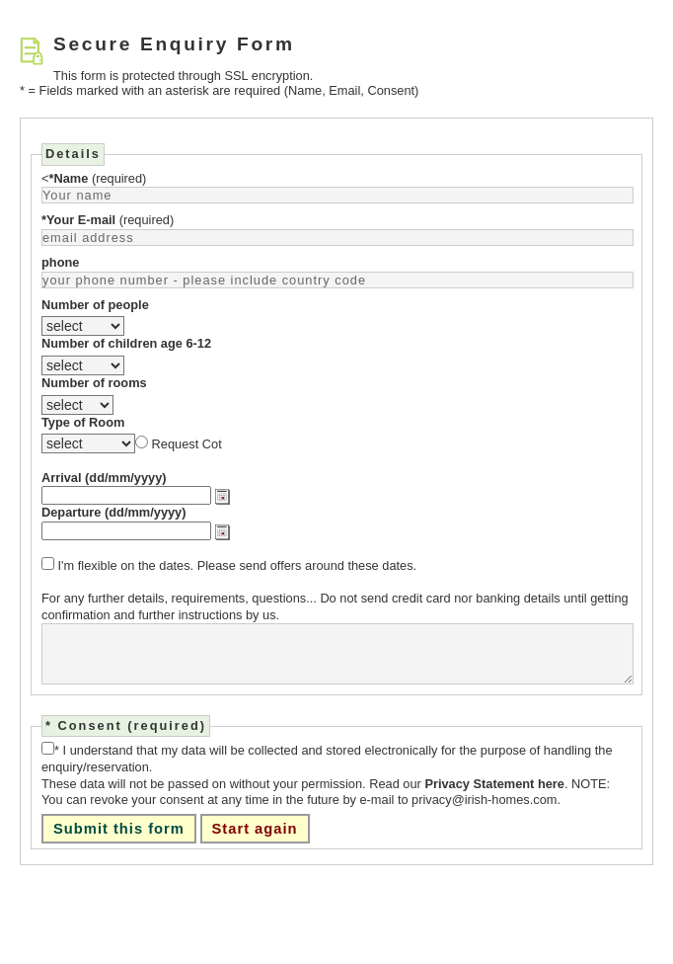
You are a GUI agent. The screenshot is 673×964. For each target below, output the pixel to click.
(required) (97, 178)
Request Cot (187, 444)
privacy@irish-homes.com (484, 799)
